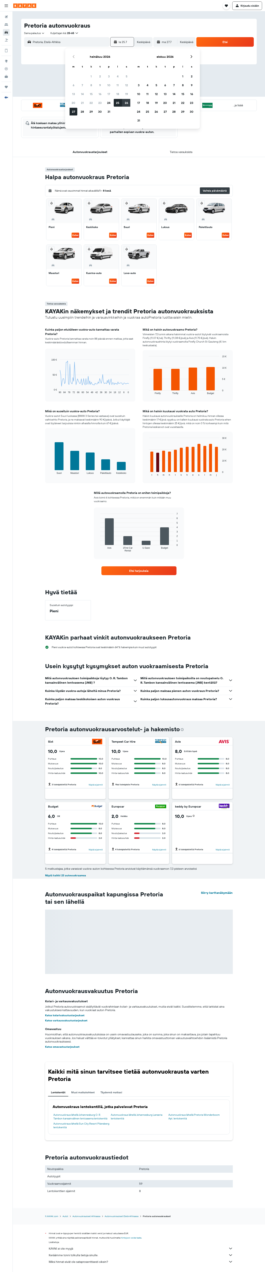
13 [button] (73, 94)
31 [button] (108, 111)
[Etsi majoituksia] (6, 24)
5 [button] (126, 76)
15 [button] (91, 94)
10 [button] (108, 85)
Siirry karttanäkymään (217, 893)
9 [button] (100, 85)
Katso (75, 235)
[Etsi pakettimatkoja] (6, 40)
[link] (138, 570)
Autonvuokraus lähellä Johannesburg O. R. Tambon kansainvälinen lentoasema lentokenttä (80, 1116)
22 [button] (91, 103)
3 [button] (109, 76)
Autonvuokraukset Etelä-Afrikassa (121, 1216)
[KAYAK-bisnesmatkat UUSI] (6, 76)
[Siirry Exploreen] (6, 61)
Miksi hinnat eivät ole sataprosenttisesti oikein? (141, 1261)
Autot (65, 1216)
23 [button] (100, 103)
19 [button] (126, 94)
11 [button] (117, 85)
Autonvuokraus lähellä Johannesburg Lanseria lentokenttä (136, 1116)
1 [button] (91, 76)
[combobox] (34, 33)
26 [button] (126, 103)
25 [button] (117, 103)
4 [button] (118, 76)
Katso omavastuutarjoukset (62, 1046)
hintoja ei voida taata (131, 1237)
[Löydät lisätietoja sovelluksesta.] (6, 50)
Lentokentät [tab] (58, 1092)
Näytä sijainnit (96, 784)
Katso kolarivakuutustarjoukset (64, 1015)
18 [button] (117, 94)
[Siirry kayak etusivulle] (24, 5)
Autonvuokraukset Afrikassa (86, 1216)
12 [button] (126, 85)
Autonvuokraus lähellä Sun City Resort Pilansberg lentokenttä (81, 1125)
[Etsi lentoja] (6, 17)
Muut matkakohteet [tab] (83, 1092)
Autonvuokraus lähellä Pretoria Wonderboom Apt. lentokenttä (194, 1116)
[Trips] (6, 87)
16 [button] (100, 94)
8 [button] (91, 85)
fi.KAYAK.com (51, 1216)
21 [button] (82, 103)
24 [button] (108, 103)
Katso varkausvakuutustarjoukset (66, 1020)
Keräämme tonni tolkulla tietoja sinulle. (141, 1255)
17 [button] (108, 94)
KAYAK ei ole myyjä (141, 1248)
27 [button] (73, 111)
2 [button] (100, 76)
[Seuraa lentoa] (6, 68)
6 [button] (73, 85)
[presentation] (182, 729)
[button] (6, 6)
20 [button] (73, 103)
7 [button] (82, 85)
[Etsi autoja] (6, 32)
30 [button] (100, 111)
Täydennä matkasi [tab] (111, 1092)
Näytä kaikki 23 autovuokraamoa (65, 875)
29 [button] (91, 111)
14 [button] (82, 94)
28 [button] (82, 111)
